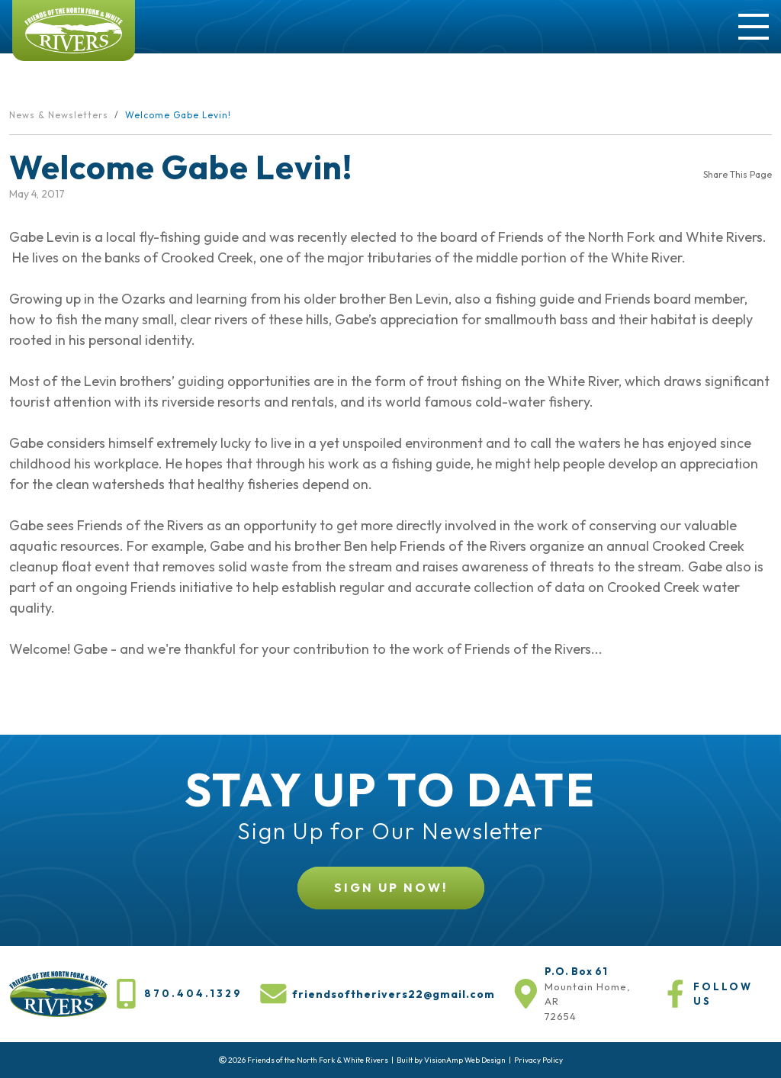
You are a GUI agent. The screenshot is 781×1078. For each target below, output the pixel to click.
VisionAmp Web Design (465, 1060)
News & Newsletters (58, 115)
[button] (390, 888)
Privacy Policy (538, 1060)
